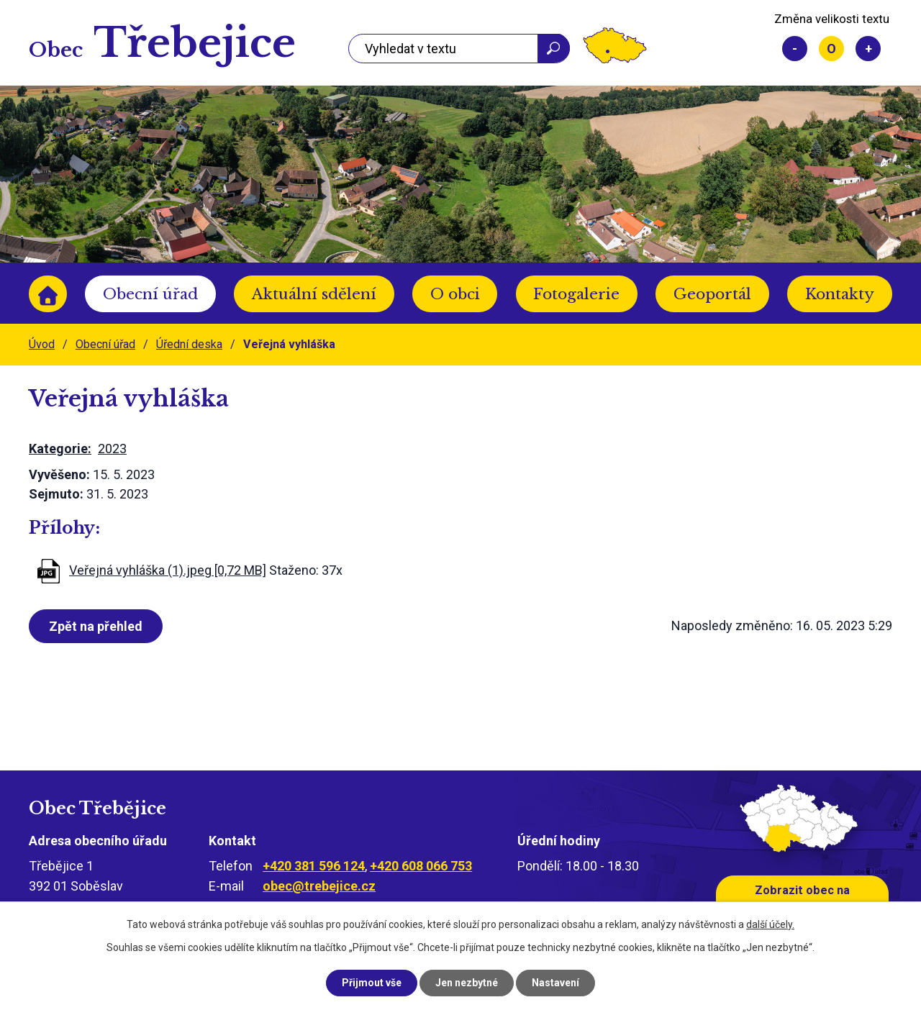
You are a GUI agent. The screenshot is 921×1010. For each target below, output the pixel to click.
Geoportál (712, 294)
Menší (794, 48)
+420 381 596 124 (314, 865)
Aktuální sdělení (314, 294)
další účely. (770, 924)
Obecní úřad (150, 294)
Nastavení (555, 982)
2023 (112, 448)
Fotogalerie (576, 294)
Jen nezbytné (466, 982)
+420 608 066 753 (421, 865)
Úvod (48, 294)
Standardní (831, 48)
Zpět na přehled (95, 626)
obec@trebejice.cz (319, 885)
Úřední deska (189, 344)
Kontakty (839, 294)
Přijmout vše (371, 982)
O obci (455, 294)
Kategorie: (60, 448)
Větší (868, 48)
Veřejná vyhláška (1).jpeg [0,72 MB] (167, 570)
